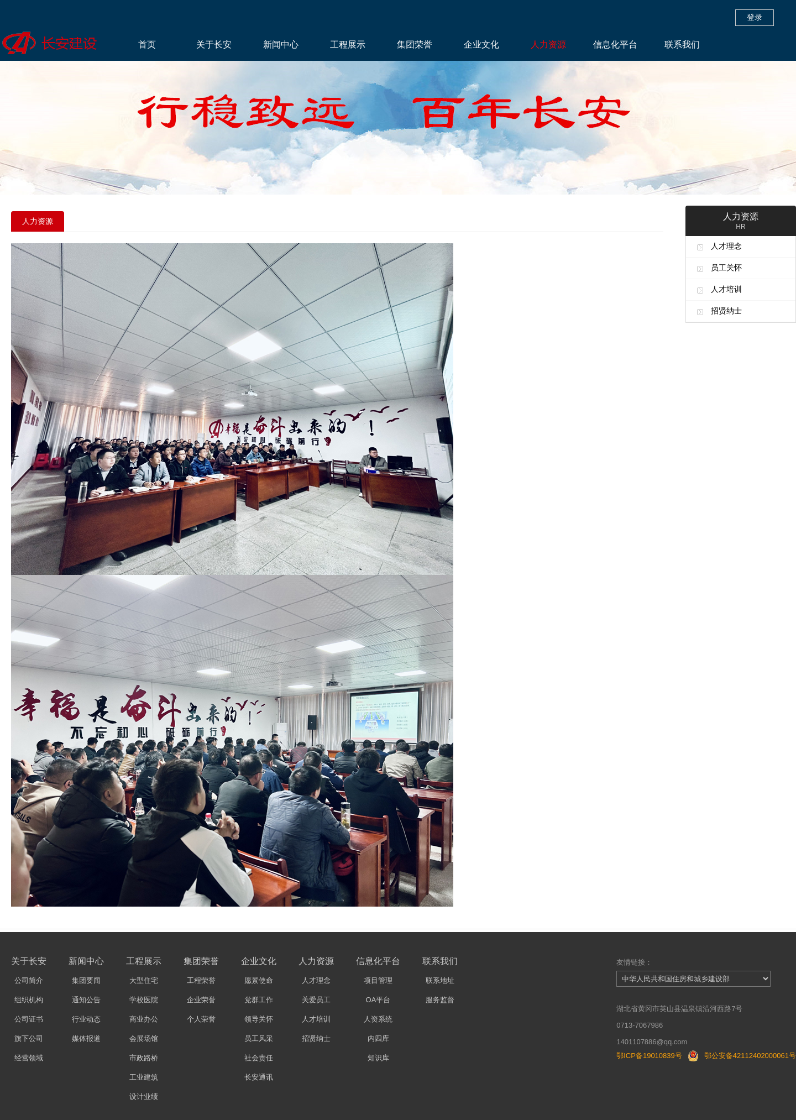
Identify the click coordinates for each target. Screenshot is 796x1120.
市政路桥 (143, 1058)
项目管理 (378, 980)
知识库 (378, 1058)
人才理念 (726, 246)
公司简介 (28, 980)
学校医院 (143, 1000)
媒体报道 (86, 1038)
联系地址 (440, 980)
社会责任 (258, 1058)
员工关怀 (726, 267)
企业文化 (481, 44)
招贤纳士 (726, 310)
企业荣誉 (201, 1000)
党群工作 (258, 1000)
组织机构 (28, 1000)
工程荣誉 (201, 980)
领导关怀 (258, 1019)
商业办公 (143, 1019)
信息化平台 (615, 44)
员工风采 (258, 1038)
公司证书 (28, 1019)
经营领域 (28, 1058)
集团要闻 (86, 980)
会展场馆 (143, 1038)
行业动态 (86, 1019)
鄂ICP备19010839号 (649, 1055)
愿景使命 (258, 980)
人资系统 (378, 1019)
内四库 (378, 1038)
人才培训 (726, 289)
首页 (147, 44)
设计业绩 (143, 1096)
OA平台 (378, 1000)
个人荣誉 (201, 1019)
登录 (754, 17)
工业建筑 (143, 1077)
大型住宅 (143, 980)
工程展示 (347, 44)
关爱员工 (316, 1000)
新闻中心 (280, 44)
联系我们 (682, 44)
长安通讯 (258, 1077)
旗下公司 (28, 1038)
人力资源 (548, 44)
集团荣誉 (414, 44)
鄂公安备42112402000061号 (750, 1055)
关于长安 (214, 44)
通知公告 (86, 1000)
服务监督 (440, 1000)
